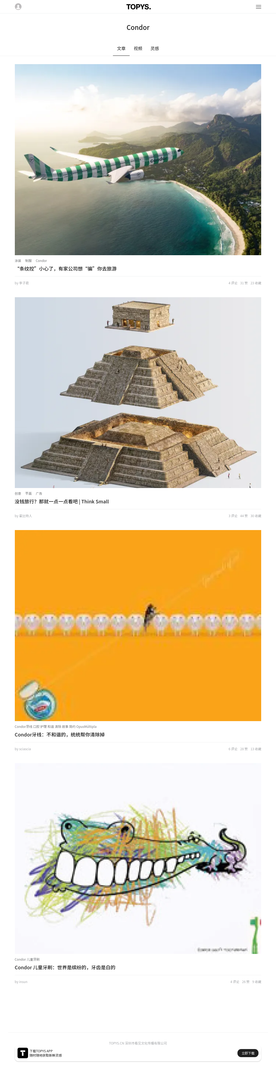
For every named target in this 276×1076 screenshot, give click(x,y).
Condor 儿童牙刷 (27, 959)
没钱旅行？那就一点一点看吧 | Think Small (62, 501)
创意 (18, 493)
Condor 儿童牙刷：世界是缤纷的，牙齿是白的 (65, 967)
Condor (41, 260)
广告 (39, 493)
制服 (28, 260)
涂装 (18, 260)
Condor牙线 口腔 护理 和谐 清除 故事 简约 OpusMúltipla (56, 726)
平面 (28, 493)
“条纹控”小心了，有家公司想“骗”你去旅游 (66, 268)
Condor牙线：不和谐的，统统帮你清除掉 (60, 734)
